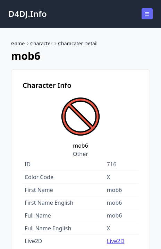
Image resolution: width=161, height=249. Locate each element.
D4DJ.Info (27, 13)
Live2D (116, 241)
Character (41, 43)
